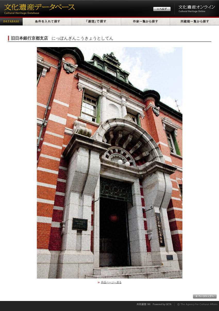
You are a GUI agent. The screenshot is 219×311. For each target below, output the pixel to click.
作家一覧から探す (145, 21)
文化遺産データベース (38, 8)
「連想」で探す (96, 21)
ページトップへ (205, 296)
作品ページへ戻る (111, 282)
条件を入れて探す (47, 21)
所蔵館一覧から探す (194, 21)
